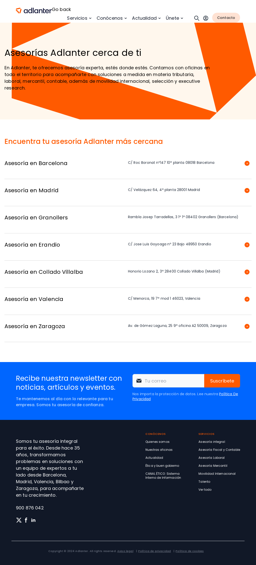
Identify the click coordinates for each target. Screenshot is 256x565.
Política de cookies (190, 551)
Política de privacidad (154, 551)
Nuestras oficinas (159, 450)
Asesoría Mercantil (212, 466)
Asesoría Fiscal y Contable (219, 450)
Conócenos (110, 18)
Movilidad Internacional (217, 473)
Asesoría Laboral (211, 458)
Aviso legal (125, 551)
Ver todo (204, 489)
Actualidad (144, 18)
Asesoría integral (211, 442)
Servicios (77, 18)
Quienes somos (157, 442)
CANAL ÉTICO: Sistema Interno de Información (163, 475)
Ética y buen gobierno (162, 466)
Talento (204, 481)
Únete (172, 18)
